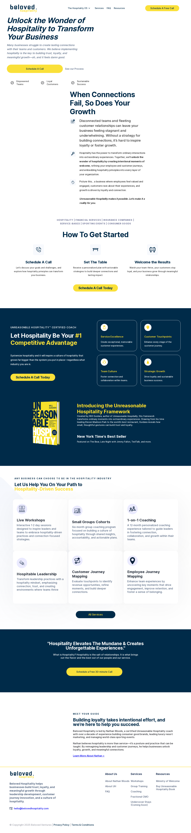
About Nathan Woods (117, 781)
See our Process (74, 68)
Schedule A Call (35, 68)
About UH (110, 786)
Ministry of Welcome (168, 781)
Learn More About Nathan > (88, 755)
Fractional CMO (139, 796)
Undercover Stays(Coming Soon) (141, 803)
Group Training (139, 786)
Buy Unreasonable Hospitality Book (166, 788)
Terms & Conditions (82, 824)
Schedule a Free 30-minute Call (94, 671)
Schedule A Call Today (95, 288)
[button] (79, 8)
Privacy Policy (61, 824)
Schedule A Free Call (162, 8)
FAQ (107, 791)
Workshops (137, 781)
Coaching (136, 791)
